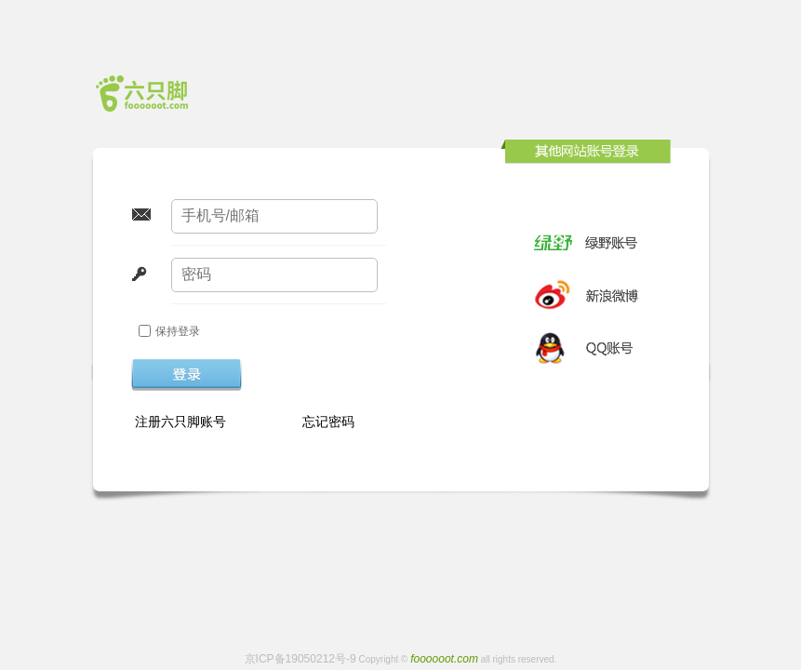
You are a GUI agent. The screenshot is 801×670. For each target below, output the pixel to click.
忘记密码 (328, 421)
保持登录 (177, 331)
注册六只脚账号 (181, 421)
